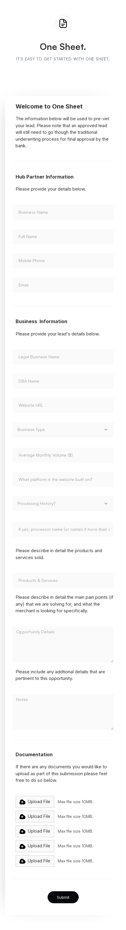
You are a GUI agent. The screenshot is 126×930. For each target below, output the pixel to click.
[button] (35, 802)
